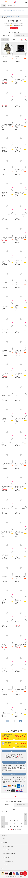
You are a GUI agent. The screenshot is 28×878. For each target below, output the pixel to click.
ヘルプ (14, 797)
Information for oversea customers (14, 11)
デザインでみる (14, 39)
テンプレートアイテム (21, 35)
